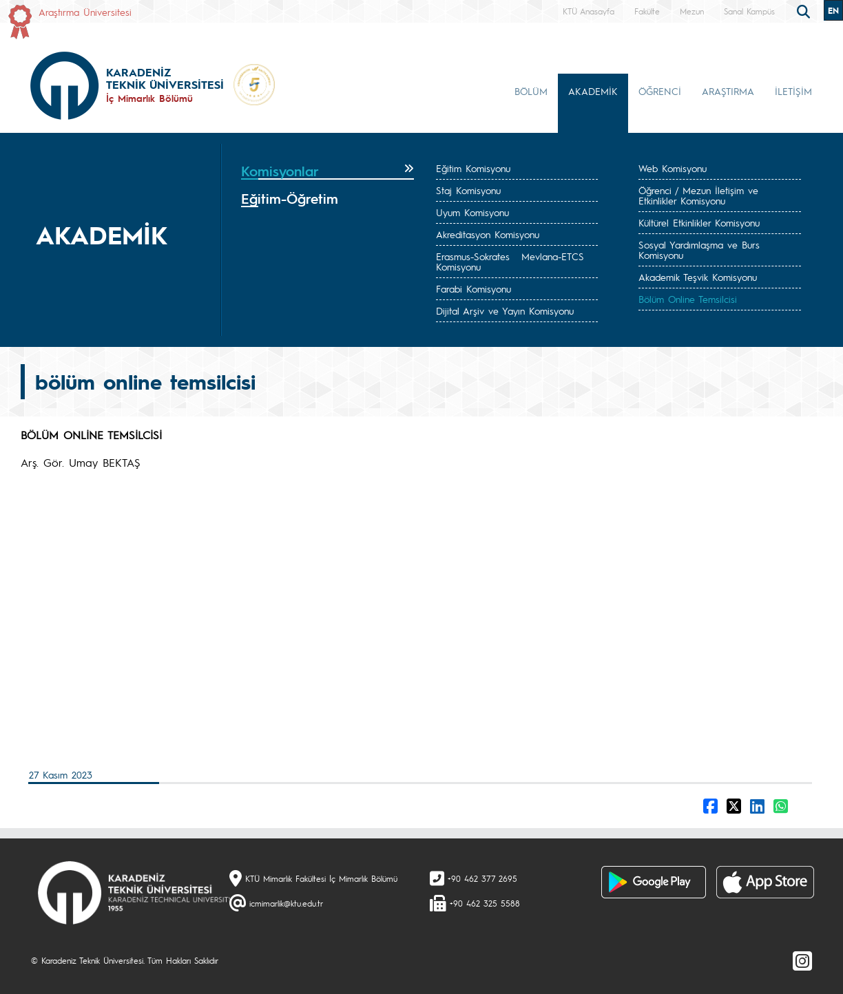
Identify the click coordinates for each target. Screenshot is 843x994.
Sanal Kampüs (749, 11)
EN (833, 10)
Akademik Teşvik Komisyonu (697, 277)
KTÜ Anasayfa (588, 11)
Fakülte (647, 11)
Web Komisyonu (672, 168)
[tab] (327, 171)
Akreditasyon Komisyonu (487, 234)
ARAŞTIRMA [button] (728, 91)
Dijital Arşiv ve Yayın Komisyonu (505, 310)
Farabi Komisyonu (473, 288)
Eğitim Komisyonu (473, 168)
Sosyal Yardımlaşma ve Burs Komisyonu (699, 249)
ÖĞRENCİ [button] (659, 91)
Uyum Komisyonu (472, 212)
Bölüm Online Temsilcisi (687, 299)
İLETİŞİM (793, 91)
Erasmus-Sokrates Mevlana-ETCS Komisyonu (510, 261)
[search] (805, 10)
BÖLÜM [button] (531, 91)
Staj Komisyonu (468, 190)
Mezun (692, 11)
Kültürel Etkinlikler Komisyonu (699, 222)
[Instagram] (802, 960)
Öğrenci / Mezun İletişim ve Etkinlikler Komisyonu (698, 195)
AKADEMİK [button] (593, 91)
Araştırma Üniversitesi (85, 12)
